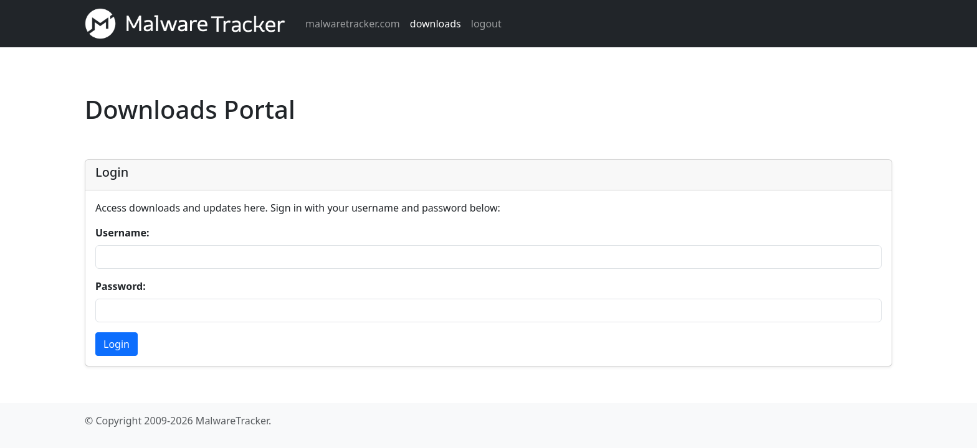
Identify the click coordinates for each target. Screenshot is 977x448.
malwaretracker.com (352, 23)
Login (116, 344)
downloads (435, 23)
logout (486, 23)
